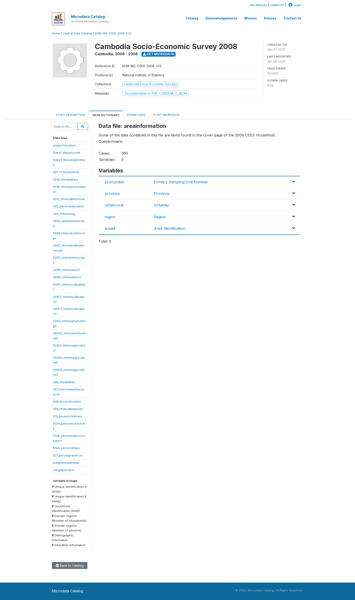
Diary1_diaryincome (66, 152)
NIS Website (258, 5)
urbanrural (114, 205)
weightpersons (63, 470)
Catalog (192, 18)
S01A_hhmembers (65, 179)
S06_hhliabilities (64, 382)
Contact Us (292, 18)
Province (161, 193)
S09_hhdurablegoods (68, 409)
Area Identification (169, 228)
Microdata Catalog (88, 16)
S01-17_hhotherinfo (66, 172)
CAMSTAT (277, 5)
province (112, 193)
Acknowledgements (221, 18)
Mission (250, 18)
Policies (270, 18)
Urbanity (161, 205)
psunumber (115, 182)
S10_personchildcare (67, 416)
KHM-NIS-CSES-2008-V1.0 (113, 33)
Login (294, 5)
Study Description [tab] (70, 115)
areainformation (64, 145)
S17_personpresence (67, 455)
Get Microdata (158, 54)
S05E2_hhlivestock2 (67, 277)
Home (56, 33)
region (110, 217)
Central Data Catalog (77, 33)
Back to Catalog (70, 565)
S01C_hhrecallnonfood (69, 199)
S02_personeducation (68, 206)
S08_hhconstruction (67, 401)
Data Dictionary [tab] (106, 115)
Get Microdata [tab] (166, 115)
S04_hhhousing (64, 213)
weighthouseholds (66, 462)
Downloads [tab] (136, 115)
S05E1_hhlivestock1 (66, 270)
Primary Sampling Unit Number (181, 182)
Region (160, 217)
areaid (110, 228)
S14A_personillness (66, 448)
